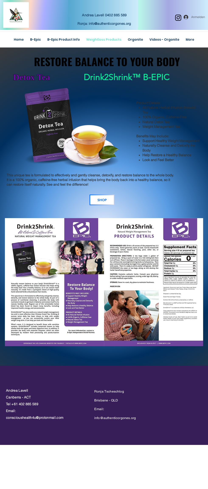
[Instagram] (178, 18)
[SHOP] (102, 200)
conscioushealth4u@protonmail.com (34, 417)
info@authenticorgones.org (110, 23)
